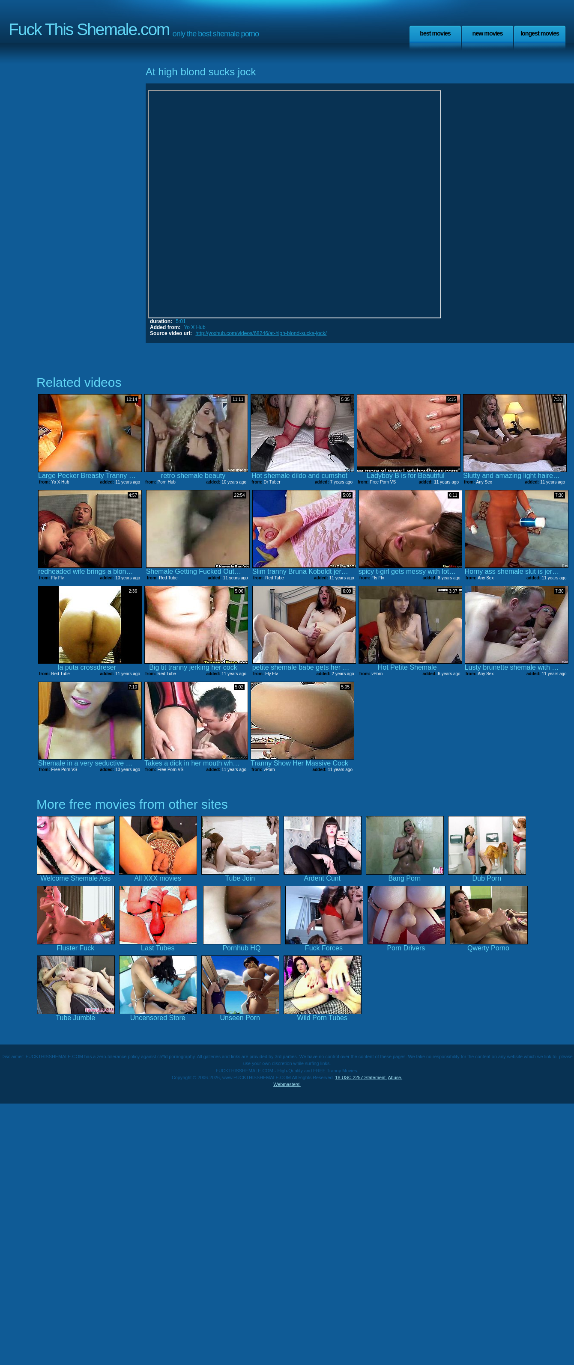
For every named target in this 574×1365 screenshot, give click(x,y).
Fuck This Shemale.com (89, 29)
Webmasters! (287, 1084)
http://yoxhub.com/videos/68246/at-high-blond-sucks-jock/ (260, 333)
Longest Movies (539, 33)
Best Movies (435, 33)
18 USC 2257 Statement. (361, 1077)
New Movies (487, 33)
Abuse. (395, 1077)
